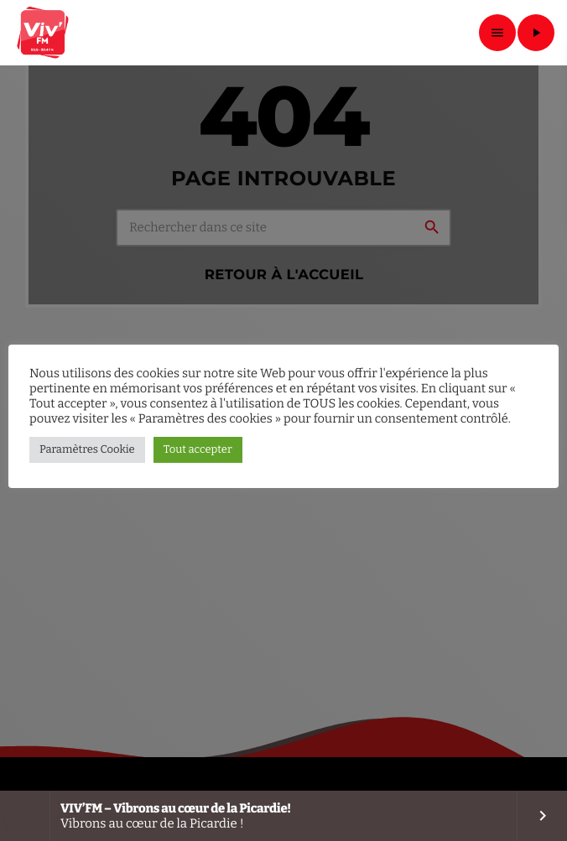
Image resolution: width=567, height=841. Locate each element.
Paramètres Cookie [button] (87, 450)
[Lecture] (536, 32)
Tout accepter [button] (198, 450)
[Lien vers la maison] (44, 32)
